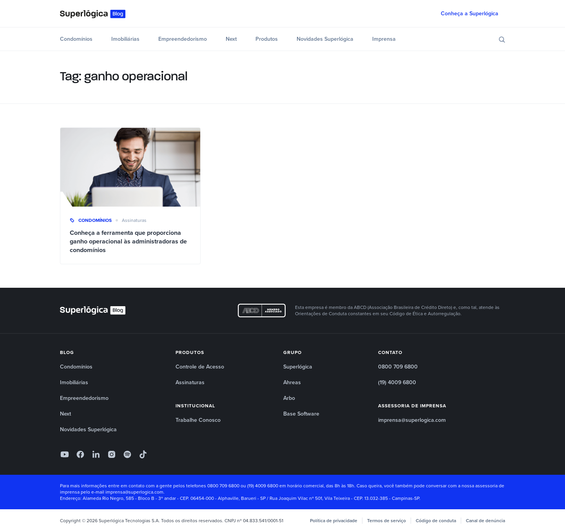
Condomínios (76, 39)
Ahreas (292, 382)
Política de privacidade (333, 520)
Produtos (266, 39)
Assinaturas (134, 220)
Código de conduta (436, 520)
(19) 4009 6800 (397, 382)
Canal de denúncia (485, 520)
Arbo (289, 398)
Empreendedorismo (182, 39)
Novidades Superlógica (325, 39)
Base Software (301, 413)
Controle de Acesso (200, 366)
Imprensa (384, 39)
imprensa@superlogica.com (412, 420)
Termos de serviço (386, 520)
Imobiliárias (125, 39)
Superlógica (297, 366)
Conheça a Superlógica (469, 13)
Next (231, 39)
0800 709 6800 (398, 366)
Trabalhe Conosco (198, 420)
